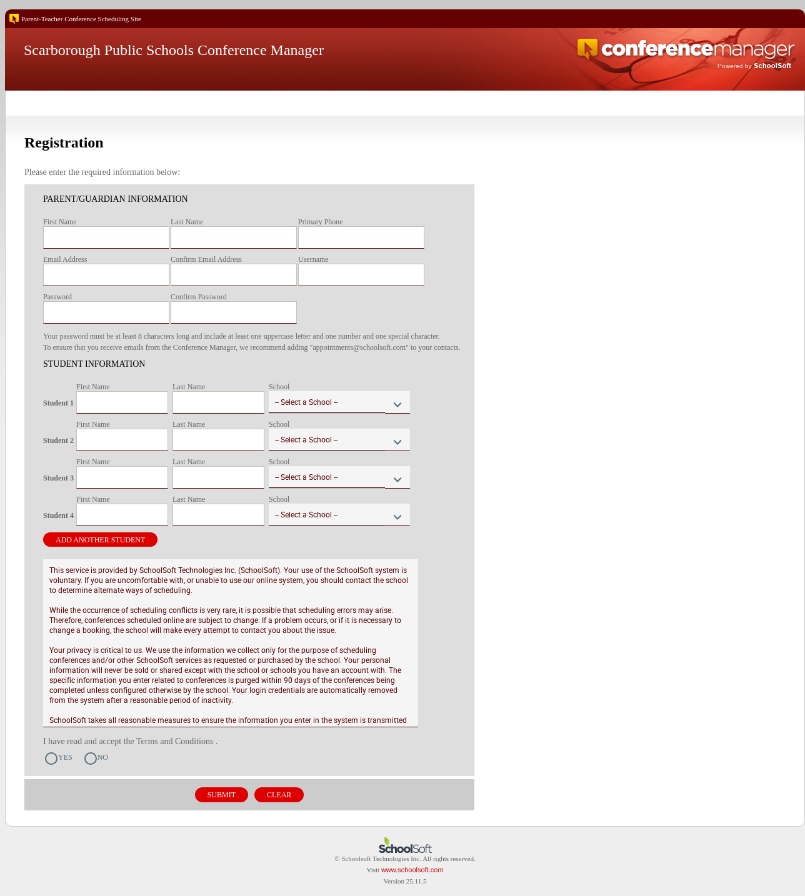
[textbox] (106, 237)
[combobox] (339, 402)
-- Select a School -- (306, 402)
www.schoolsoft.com (412, 870)
